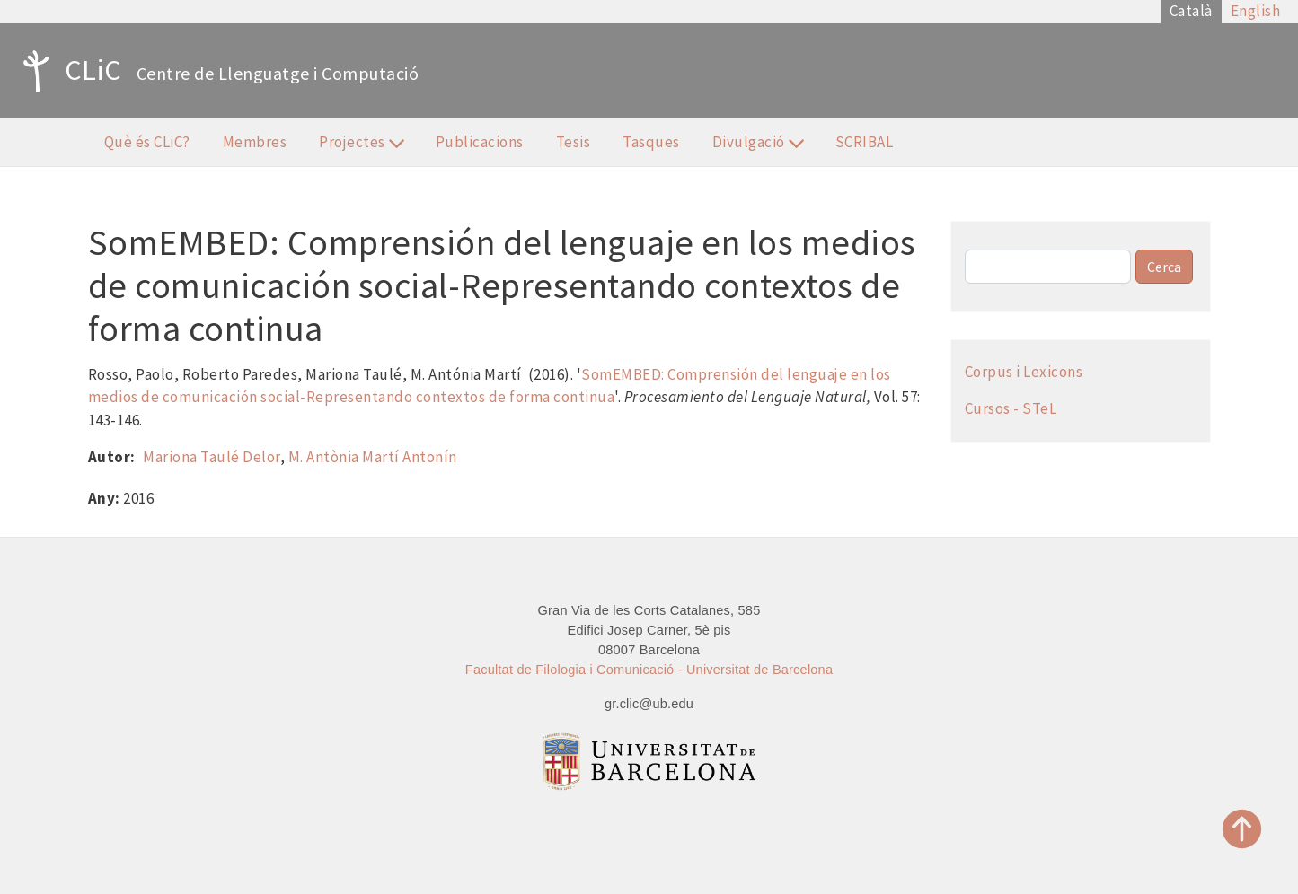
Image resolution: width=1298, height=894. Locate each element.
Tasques (651, 142)
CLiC (67, 70)
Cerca (1164, 267)
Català (1191, 11)
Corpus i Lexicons (1024, 371)
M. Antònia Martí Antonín (372, 457)
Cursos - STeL (1011, 408)
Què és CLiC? (147, 142)
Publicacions (480, 142)
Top (1242, 828)
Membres (255, 142)
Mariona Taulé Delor (211, 457)
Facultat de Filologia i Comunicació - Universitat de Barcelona (649, 669)
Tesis (573, 142)
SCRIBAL (864, 142)
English (1256, 11)
